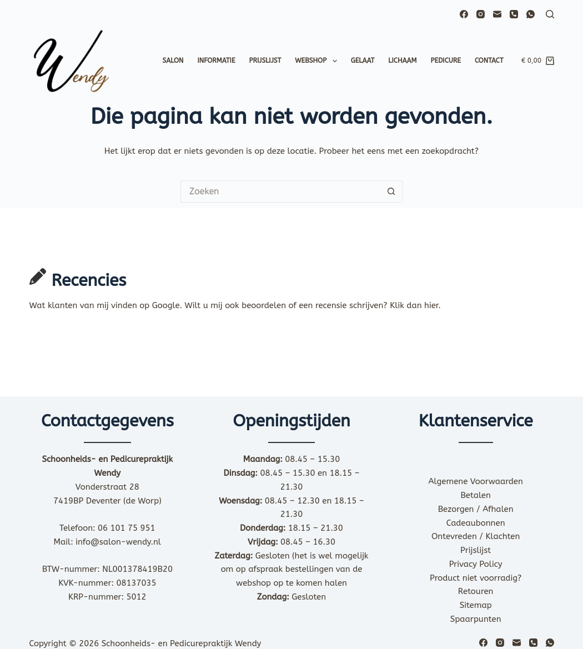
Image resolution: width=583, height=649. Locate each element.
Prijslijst (265, 60)
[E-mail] (497, 14)
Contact (489, 60)
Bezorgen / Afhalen (476, 509)
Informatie (216, 60)
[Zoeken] (550, 14)
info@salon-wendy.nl (118, 542)
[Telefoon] (514, 14)
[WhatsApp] (530, 14)
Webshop (318, 61)
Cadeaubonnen (475, 523)
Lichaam (402, 60)
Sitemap (476, 605)
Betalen (475, 495)
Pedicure (446, 60)
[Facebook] (464, 14)
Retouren (476, 591)
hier (431, 305)
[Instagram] (480, 14)
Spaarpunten (475, 619)
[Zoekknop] (391, 191)
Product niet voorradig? (475, 578)
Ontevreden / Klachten (475, 536)
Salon (172, 60)
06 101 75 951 (126, 528)
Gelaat (363, 60)
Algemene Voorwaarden (476, 481)
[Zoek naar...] (280, 191)
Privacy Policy (475, 564)
